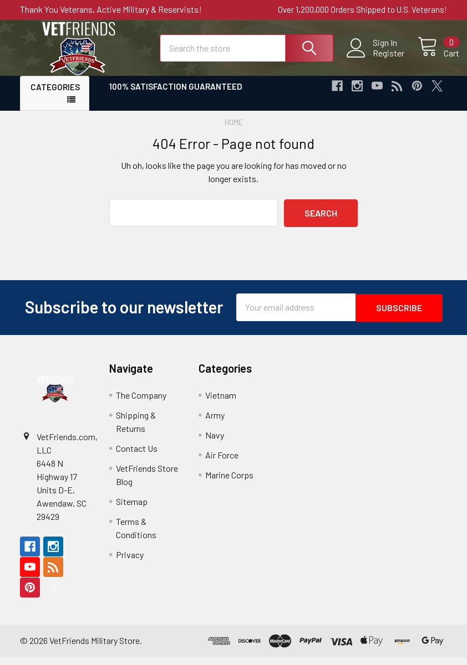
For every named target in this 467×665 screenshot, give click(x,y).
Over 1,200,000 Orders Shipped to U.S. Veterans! (362, 9)
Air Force (221, 462)
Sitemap (132, 509)
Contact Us (137, 456)
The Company (141, 403)
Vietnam (220, 403)
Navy (214, 442)
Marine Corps (229, 482)
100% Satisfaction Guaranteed (175, 96)
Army (215, 422)
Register (376, 59)
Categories (55, 96)
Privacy (130, 562)
